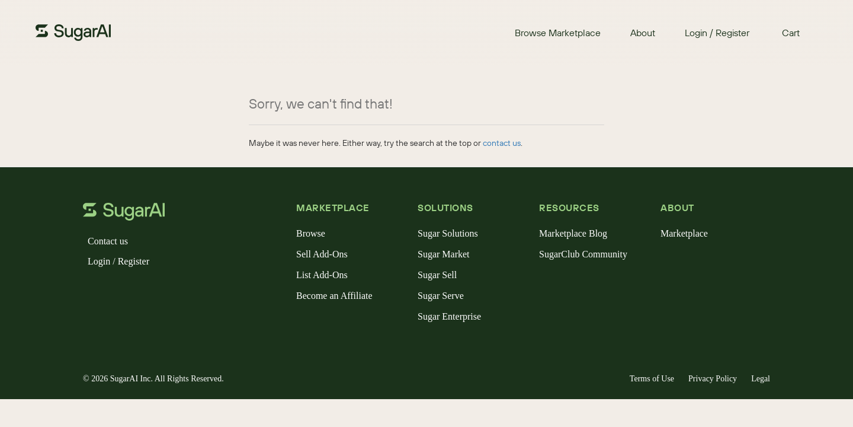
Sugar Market (444, 254)
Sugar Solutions (448, 233)
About (642, 33)
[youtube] (168, 291)
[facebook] (92, 291)
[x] (111, 291)
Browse (310, 233)
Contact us (108, 241)
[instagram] (130, 291)
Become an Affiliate (334, 296)
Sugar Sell (437, 275)
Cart (791, 33)
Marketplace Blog (573, 233)
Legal (760, 378)
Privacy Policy (712, 378)
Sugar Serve (441, 296)
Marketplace (684, 233)
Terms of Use (652, 378)
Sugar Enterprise (449, 316)
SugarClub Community (583, 254)
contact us (502, 143)
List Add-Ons (322, 275)
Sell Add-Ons (322, 254)
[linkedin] (149, 291)
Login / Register (717, 33)
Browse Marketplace (558, 33)
